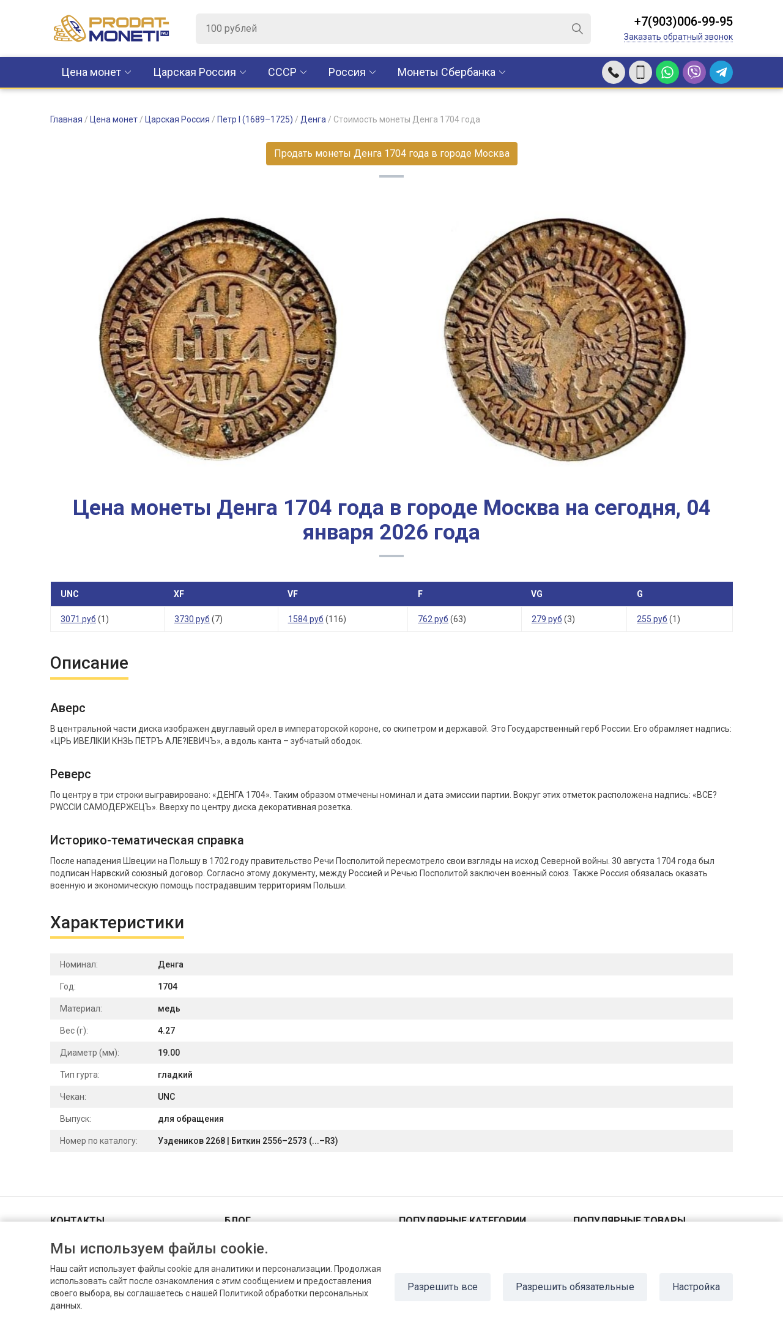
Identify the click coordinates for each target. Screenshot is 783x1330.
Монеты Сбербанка (446, 72)
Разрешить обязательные (575, 1287)
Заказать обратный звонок (678, 37)
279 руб (547, 619)
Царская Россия (194, 72)
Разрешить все (442, 1287)
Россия (347, 72)
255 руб (652, 619)
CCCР (282, 72)
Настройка (696, 1287)
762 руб (433, 619)
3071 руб (78, 619)
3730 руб (192, 619)
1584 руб (306, 619)
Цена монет (91, 72)
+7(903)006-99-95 (683, 21)
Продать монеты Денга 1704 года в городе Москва (392, 153)
